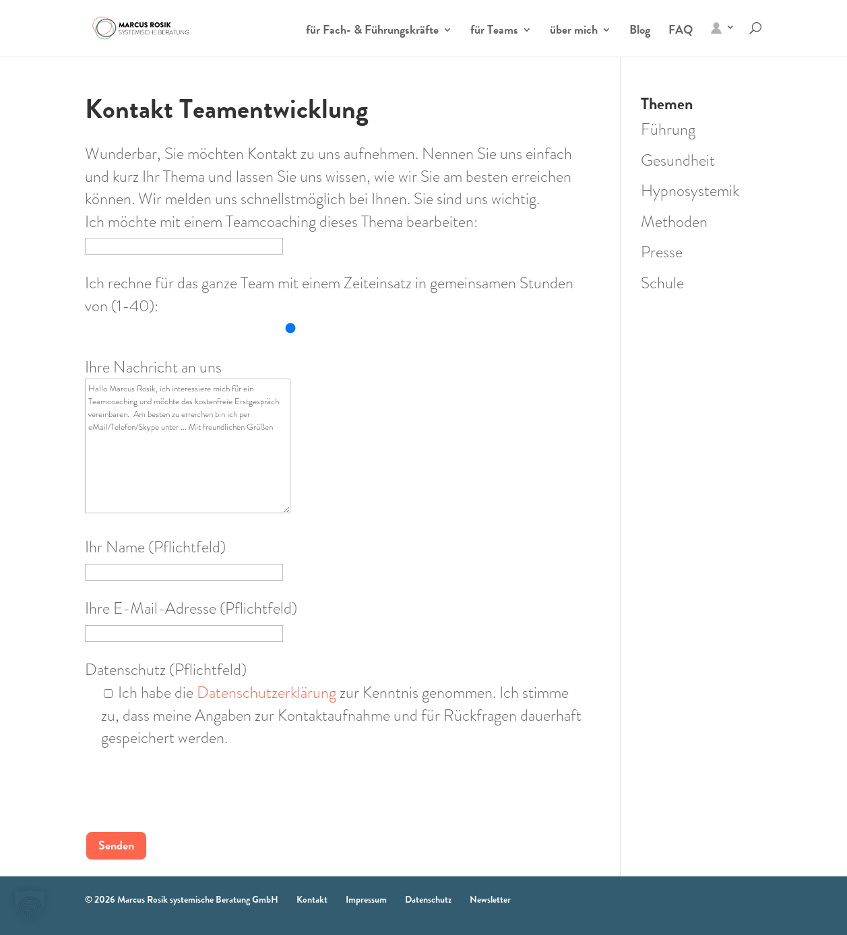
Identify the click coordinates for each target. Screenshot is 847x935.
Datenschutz (428, 899)
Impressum (366, 899)
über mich (574, 31)
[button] (29, 905)
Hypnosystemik (690, 190)
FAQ (680, 31)
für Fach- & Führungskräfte (372, 31)
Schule (662, 282)
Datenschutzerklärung (266, 692)
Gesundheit (678, 160)
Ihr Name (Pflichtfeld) (184, 558)
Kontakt (311, 899)
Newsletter (490, 899)
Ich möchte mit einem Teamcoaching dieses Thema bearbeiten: (281, 233)
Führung (668, 129)
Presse (662, 251)
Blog (639, 31)
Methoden (674, 221)
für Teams (494, 31)
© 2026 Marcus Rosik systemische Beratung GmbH (181, 899)
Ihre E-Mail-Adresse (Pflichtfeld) (191, 620)
